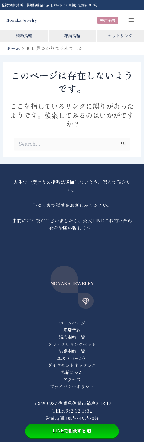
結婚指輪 (72, 35)
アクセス (72, 379)
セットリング (120, 35)
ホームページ (72, 323)
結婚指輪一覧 (72, 351)
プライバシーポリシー (72, 386)
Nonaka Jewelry (21, 20)
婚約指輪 (24, 35)
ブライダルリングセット (72, 344)
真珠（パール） (72, 358)
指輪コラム (72, 372)
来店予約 (107, 20)
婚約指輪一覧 (72, 337)
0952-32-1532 (77, 410)
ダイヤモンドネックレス (72, 365)
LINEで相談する (72, 431)
